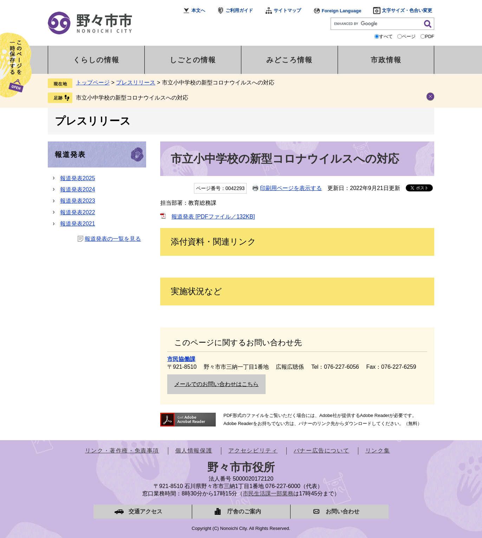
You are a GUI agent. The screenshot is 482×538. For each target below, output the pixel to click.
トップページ (93, 83)
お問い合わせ (342, 511)
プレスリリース (135, 83)
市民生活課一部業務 (268, 493)
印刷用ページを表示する (291, 188)
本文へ (198, 10)
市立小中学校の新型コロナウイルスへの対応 (132, 98)
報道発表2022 (77, 212)
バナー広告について (321, 451)
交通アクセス (145, 511)
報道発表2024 (77, 189)
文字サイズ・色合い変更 (407, 10)
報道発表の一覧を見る (113, 239)
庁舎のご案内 (244, 511)
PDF (429, 36)
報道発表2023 (77, 201)
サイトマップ (287, 10)
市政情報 (386, 60)
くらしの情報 (96, 60)
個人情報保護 (194, 451)
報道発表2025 (77, 178)
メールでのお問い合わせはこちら (216, 384)
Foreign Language (342, 10)
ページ (409, 36)
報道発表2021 (77, 224)
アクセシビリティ (253, 451)
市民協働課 (181, 359)
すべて (386, 36)
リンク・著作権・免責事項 (122, 451)
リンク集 (377, 451)
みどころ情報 (289, 60)
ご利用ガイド (239, 10)
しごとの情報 (193, 60)
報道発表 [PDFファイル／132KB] (213, 217)
